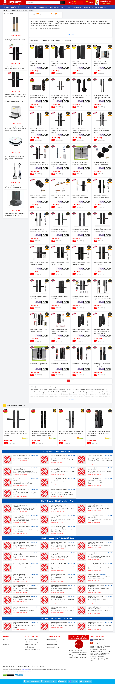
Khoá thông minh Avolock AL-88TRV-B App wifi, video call (39, 364)
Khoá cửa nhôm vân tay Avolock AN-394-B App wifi (59, 230)
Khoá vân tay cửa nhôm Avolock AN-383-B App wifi (101, 196)
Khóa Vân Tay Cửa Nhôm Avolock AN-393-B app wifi (80, 163)
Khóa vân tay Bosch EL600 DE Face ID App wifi (15, 40)
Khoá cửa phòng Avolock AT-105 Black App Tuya (81, 96)
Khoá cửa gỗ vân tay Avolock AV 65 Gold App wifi (102, 230)
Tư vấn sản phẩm (29, 647)
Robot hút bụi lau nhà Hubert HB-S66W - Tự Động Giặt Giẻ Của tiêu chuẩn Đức (14, 158)
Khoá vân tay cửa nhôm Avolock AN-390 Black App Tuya (59, 164)
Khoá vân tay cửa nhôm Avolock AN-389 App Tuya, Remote (59, 130)
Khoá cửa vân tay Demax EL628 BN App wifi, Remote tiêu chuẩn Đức (15, 68)
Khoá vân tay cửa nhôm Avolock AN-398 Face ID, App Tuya (38, 130)
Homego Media (96, 643)
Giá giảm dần (67, 40)
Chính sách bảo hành (52, 642)
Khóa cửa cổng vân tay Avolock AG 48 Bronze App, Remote (38, 97)
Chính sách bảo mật (52, 639)
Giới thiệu (5, 642)
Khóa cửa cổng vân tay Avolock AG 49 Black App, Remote (101, 63)
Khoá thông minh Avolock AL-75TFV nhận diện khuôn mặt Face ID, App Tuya (102, 365)
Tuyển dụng (6, 644)
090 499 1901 (82, 657)
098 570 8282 (83, 653)
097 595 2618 (82, 655)
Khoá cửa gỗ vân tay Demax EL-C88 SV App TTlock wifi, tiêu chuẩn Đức (15, 95)
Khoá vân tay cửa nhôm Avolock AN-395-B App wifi (80, 196)
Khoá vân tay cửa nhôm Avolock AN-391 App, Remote (39, 163)
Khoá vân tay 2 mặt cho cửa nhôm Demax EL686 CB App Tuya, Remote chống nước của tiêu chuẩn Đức (59, 97)
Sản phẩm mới (46, 40)
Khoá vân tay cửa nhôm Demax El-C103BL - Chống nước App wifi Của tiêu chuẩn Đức (15, 433)
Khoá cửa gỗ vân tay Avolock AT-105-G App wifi (60, 196)
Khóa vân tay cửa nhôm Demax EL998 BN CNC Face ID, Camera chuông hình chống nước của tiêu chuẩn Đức (43, 433)
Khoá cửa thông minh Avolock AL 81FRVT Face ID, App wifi (81, 330)
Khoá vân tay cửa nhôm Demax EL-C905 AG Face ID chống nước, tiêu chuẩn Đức (71, 432)
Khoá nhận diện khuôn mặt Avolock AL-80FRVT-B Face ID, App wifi (60, 331)
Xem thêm (71, 34)
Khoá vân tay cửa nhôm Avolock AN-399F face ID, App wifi (102, 298)
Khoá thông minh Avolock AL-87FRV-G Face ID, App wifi (81, 364)
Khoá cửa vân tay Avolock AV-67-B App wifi (102, 263)
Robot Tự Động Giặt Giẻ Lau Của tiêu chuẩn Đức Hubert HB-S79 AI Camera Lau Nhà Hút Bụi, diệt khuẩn (15, 128)
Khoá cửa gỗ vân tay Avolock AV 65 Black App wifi (39, 263)
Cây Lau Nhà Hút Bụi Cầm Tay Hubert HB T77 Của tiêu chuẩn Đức (15, 187)
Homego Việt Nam (97, 639)
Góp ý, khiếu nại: (74, 657)
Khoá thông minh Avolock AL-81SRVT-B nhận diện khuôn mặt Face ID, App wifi (102, 331)
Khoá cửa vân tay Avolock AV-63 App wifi (81, 297)
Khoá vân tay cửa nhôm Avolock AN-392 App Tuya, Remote (101, 130)
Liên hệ (5, 647)
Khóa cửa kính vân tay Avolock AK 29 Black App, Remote (58, 63)
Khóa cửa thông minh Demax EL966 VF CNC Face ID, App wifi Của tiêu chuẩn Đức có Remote (98, 433)
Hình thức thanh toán (30, 644)
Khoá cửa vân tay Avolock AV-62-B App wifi (39, 297)
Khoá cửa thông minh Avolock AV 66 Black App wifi (81, 263)
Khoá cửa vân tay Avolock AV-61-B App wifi (60, 297)
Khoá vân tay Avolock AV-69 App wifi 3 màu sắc (38, 330)
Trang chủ (5, 639)
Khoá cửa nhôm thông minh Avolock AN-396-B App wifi (81, 230)
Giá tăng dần (57, 40)
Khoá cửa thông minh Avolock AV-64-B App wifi (60, 263)
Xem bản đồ (34, 455)
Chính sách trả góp (52, 644)
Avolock (54, 14)
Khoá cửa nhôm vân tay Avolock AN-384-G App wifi (38, 230)
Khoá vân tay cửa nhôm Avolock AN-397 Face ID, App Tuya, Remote (81, 130)
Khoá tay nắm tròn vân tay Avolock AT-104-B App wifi (38, 196)
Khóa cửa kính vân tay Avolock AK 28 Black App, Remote (80, 63)
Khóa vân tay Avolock (37, 14)
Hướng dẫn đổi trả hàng (31, 642)
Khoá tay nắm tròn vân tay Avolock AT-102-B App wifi (101, 163)
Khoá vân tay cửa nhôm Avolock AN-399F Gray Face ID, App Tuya (102, 97)
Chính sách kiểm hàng (53, 647)
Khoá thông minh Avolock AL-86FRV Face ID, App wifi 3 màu (60, 364)
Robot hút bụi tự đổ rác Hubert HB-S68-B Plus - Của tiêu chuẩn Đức (15, 214)
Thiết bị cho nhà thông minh (32, 649)
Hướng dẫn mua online (31, 639)
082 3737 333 (78, 650)
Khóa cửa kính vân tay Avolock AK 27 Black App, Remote (37, 63)
